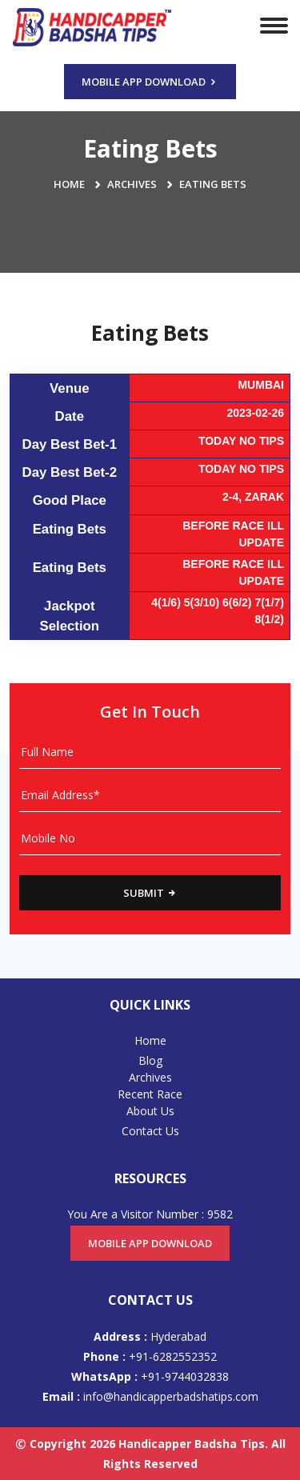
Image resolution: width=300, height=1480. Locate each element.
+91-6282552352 (150, 1356)
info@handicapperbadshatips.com (150, 1396)
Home (69, 184)
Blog (150, 1060)
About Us (150, 1110)
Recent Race (150, 1094)
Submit (150, 893)
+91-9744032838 (150, 1376)
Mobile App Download (150, 81)
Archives (132, 184)
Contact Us (150, 1130)
